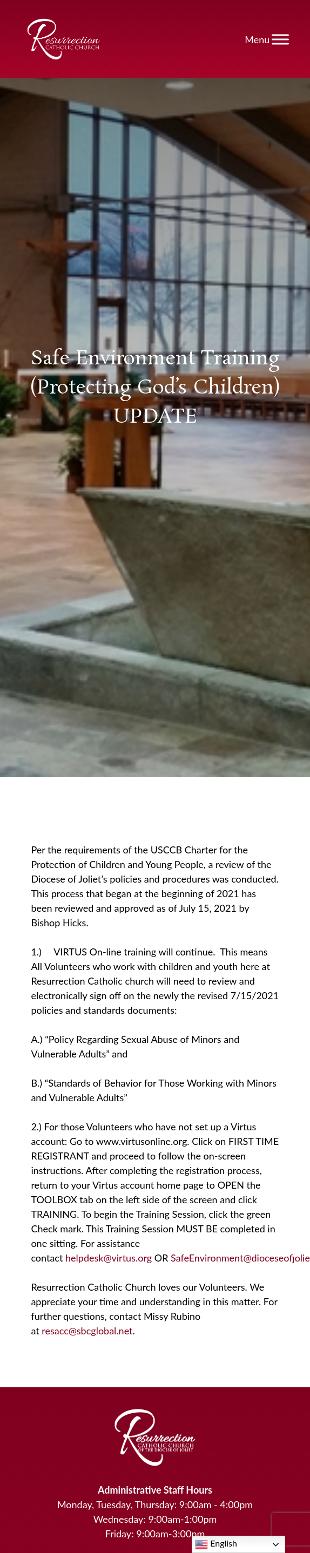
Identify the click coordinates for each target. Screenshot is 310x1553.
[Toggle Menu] (280, 39)
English (216, 1544)
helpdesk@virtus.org (108, 1258)
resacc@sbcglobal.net (87, 1331)
